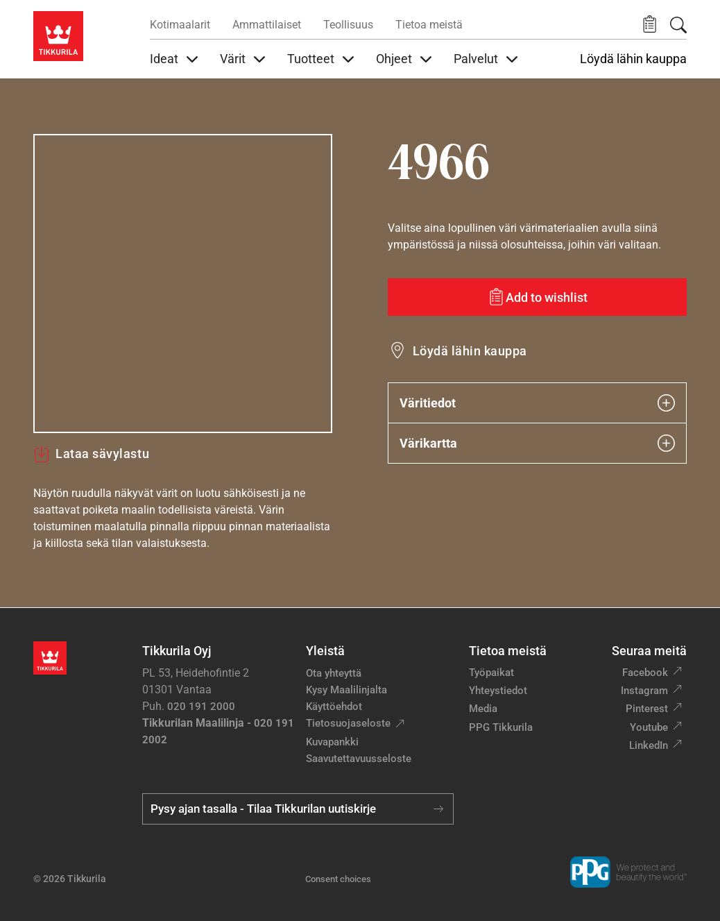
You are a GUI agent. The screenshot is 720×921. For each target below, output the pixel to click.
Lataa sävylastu (91, 454)
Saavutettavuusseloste (358, 758)
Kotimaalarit (180, 24)
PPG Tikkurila (501, 727)
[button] (649, 24)
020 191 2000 (201, 706)
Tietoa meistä (429, 24)
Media (483, 708)
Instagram (644, 690)
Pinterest (647, 708)
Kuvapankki (332, 742)
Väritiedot (537, 403)
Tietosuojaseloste (348, 723)
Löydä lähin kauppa (633, 59)
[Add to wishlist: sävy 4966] (537, 297)
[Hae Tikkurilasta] (678, 25)
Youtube (649, 727)
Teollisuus (348, 24)
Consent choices (338, 879)
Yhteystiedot (498, 690)
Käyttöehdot (334, 706)
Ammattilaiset (266, 24)
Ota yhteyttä (333, 673)
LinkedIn (648, 745)
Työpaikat (491, 672)
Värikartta (537, 443)
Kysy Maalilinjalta (346, 690)
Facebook (645, 672)
